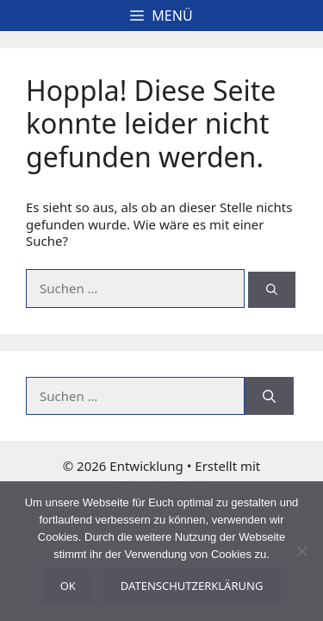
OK (68, 585)
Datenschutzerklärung (192, 585)
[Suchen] (271, 290)
